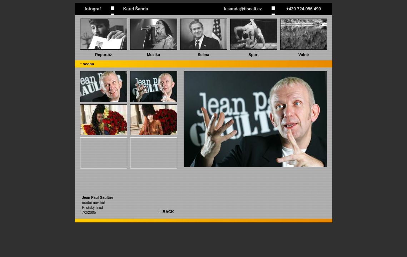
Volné (303, 54)
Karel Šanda (135, 8)
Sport (253, 54)
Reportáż (103, 54)
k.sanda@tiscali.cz (243, 8)
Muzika (153, 54)
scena (88, 64)
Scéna (203, 54)
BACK (168, 212)
